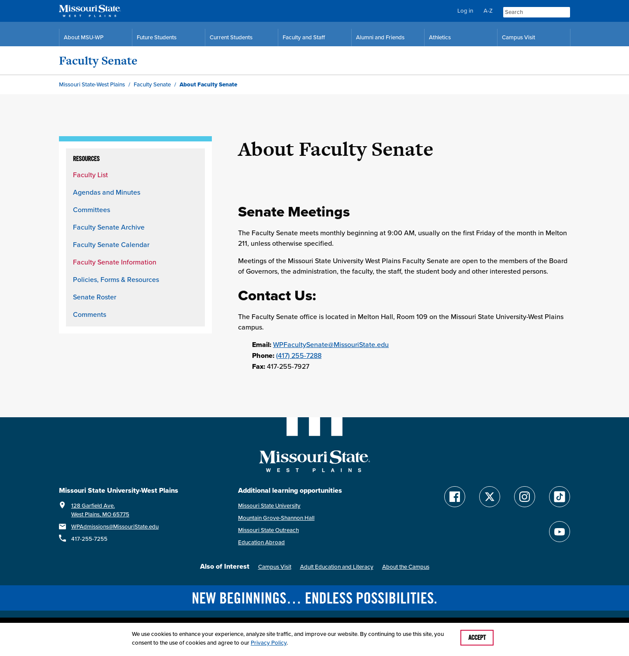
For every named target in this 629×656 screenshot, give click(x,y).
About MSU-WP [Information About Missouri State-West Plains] (84, 37)
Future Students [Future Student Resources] (156, 37)
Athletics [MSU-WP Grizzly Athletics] (440, 37)
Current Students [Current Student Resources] (231, 37)
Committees (91, 209)
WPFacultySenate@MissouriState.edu (331, 344)
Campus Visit (274, 567)
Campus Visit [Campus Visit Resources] (518, 37)
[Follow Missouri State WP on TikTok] (559, 496)
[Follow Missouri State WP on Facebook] (454, 496)
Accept (477, 638)
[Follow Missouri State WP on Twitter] (489, 496)
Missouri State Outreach (268, 530)
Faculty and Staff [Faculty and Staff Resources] (304, 37)
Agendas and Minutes (106, 192)
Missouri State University (269, 505)
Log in (465, 11)
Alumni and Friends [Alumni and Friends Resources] (380, 37)
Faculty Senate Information (114, 262)
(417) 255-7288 (298, 355)
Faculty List (90, 174)
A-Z (488, 11)
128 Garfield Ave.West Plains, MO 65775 (100, 510)
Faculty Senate (98, 60)
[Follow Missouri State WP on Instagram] (524, 496)
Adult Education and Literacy (336, 567)
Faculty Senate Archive (109, 227)
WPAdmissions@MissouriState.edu (115, 526)
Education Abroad (261, 542)
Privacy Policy (269, 643)
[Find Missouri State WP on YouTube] (559, 531)
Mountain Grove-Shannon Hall (276, 518)
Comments (89, 314)
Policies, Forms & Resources (116, 279)
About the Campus (405, 567)
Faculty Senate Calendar (111, 244)
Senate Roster (94, 297)
